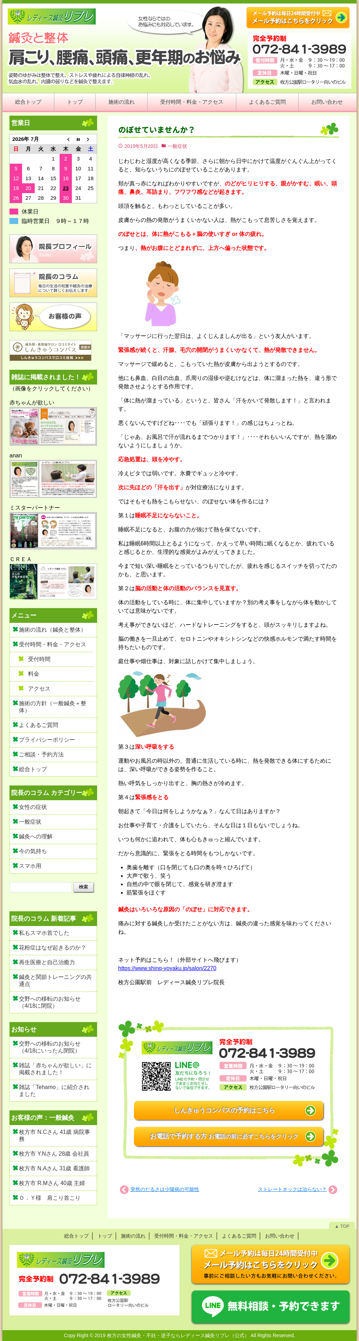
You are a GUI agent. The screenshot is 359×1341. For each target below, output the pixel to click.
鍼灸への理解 (36, 836)
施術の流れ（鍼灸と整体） (52, 630)
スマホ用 (30, 866)
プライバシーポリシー (47, 740)
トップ (75, 102)
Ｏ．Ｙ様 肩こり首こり (50, 1198)
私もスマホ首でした (44, 933)
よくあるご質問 (267, 102)
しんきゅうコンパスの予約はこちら (224, 1110)
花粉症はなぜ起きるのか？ (52, 948)
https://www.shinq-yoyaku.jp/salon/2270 (167, 968)
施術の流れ (121, 102)
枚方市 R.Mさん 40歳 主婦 (52, 1183)
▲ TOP (342, 1226)
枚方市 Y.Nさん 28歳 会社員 (54, 1154)
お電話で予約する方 (224, 1136)
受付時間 (39, 659)
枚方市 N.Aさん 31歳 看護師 (54, 1168)
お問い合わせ (327, 102)
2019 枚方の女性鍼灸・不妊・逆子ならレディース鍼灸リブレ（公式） (172, 1335)
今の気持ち (33, 851)
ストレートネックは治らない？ (292, 1189)
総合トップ (28, 102)
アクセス (39, 689)
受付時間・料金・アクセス (191, 102)
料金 (33, 674)
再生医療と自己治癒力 (47, 962)
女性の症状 (33, 807)
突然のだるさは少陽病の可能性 (164, 1189)
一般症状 (177, 146)
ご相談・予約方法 (41, 754)
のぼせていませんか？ (156, 129)
